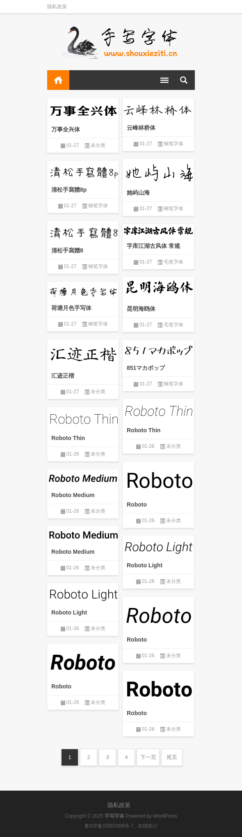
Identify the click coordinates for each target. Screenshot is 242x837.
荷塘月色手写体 (71, 308)
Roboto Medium (73, 495)
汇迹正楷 (62, 375)
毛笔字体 (173, 262)
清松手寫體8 (67, 250)
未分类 (98, 145)
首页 (58, 80)
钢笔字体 (173, 144)
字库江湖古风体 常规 (153, 246)
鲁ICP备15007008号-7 (109, 826)
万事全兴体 (65, 129)
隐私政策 (57, 6)
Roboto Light (144, 565)
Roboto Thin (143, 430)
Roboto (137, 504)
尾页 (172, 757)
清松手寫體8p (69, 189)
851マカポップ (146, 368)
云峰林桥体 (141, 127)
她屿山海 (138, 192)
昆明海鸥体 (141, 308)
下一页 (148, 757)
